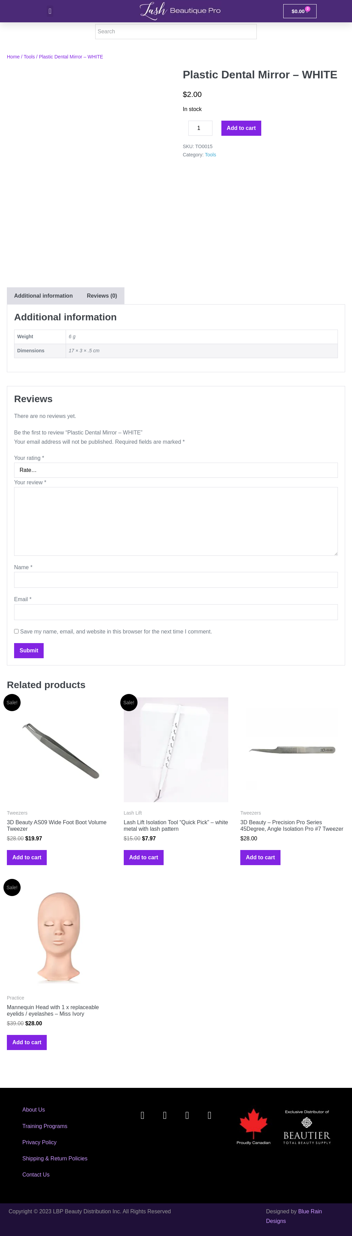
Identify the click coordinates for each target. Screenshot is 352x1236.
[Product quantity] (200, 128)
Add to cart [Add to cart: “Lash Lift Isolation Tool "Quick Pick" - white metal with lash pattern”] (143, 857)
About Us (33, 1110)
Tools (29, 56)
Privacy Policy (39, 1142)
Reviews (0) (102, 296)
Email (23, 599)
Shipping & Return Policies (54, 1158)
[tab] (43, 295)
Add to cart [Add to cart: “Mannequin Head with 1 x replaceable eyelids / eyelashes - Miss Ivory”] (26, 1042)
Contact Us (36, 1175)
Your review (30, 482)
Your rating (29, 458)
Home (13, 56)
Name (23, 567)
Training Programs (44, 1126)
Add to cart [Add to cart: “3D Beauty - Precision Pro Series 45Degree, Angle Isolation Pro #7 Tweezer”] (260, 857)
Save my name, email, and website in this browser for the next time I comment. (116, 631)
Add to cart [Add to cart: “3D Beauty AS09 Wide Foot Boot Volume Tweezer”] (26, 857)
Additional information (43, 296)
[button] (50, 11)
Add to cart (241, 128)
